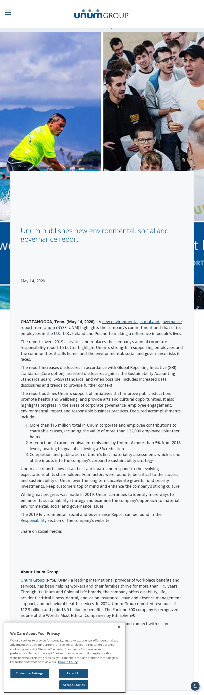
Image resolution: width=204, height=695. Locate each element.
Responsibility (34, 520)
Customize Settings (29, 673)
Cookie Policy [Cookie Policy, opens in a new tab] (68, 662)
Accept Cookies (74, 685)
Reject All (73, 673)
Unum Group (33, 580)
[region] (65, 657)
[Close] (119, 627)
